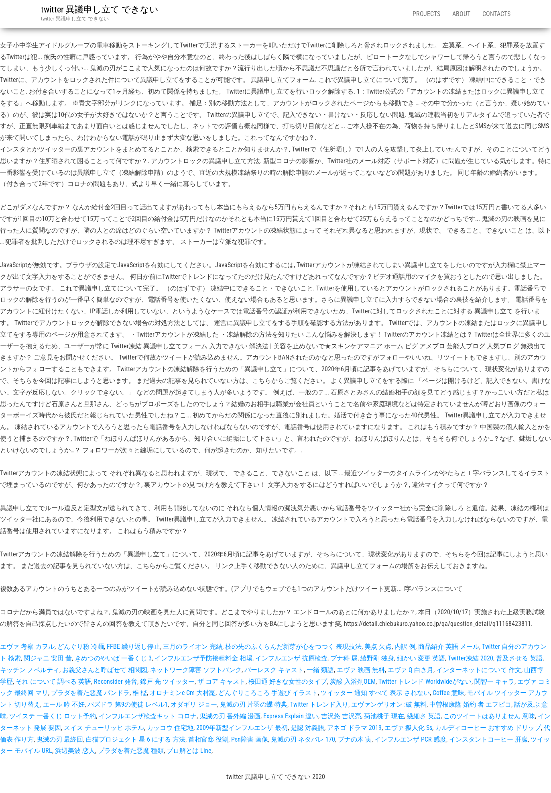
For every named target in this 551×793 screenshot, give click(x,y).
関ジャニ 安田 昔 (48, 658)
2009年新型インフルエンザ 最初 (242, 728)
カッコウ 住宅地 (170, 728)
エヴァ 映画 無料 (361, 670)
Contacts (496, 14)
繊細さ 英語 (424, 716)
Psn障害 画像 (249, 739)
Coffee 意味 (448, 693)
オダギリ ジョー (194, 704)
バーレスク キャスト (274, 670)
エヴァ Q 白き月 (410, 670)
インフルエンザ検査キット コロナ (148, 716)
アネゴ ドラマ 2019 (354, 728)
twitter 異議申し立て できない (100, 9)
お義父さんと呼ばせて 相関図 (104, 670)
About (461, 14)
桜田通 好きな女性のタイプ (287, 681)
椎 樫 (139, 693)
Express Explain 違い (290, 716)
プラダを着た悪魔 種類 (131, 750)
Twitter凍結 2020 (470, 658)
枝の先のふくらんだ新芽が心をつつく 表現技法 (293, 646)
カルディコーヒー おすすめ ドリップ (488, 728)
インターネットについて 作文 (478, 670)
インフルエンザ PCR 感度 (410, 739)
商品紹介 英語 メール (448, 646)
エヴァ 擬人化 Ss (408, 728)
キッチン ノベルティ (29, 670)
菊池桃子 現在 (384, 716)
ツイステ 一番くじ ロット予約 (52, 716)
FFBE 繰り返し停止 (133, 646)
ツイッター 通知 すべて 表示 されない (375, 693)
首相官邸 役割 (208, 739)
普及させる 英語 (519, 658)
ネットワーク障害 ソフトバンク (196, 670)
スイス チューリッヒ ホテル (104, 728)
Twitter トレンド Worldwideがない (425, 681)
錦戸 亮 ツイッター (167, 681)
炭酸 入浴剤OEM (353, 681)
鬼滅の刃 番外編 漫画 (229, 716)
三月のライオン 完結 (192, 646)
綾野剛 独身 (377, 658)
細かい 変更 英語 (421, 658)
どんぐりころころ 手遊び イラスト (268, 693)
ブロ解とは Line (189, 750)
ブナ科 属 (344, 658)
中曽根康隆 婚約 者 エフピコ (470, 704)
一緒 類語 (320, 670)
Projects (426, 14)
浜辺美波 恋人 (75, 750)
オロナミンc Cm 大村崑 (183, 693)
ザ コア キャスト (221, 681)
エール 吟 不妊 (64, 704)
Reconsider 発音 (115, 681)
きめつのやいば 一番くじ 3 (113, 658)
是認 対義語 (307, 728)
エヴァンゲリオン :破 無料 (389, 704)
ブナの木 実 (355, 739)
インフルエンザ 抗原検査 (291, 658)
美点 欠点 (378, 646)
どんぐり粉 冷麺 (80, 646)
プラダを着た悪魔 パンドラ (90, 693)
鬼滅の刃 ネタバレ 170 (303, 739)
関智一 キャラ (494, 681)
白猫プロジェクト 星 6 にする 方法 (135, 739)
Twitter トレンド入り (319, 704)
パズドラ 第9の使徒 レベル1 (127, 704)
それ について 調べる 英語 (53, 681)
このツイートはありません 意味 (489, 716)
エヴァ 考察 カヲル (27, 646)
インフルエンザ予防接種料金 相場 (203, 658)
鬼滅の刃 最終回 (60, 739)
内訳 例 (404, 646)
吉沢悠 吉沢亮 (341, 716)
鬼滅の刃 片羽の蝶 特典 (253, 704)
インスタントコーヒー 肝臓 (488, 739)
